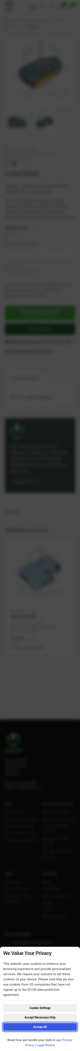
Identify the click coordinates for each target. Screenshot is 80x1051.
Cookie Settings (40, 1008)
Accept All (40, 1027)
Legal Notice (45, 1045)
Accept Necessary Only (40, 1017)
